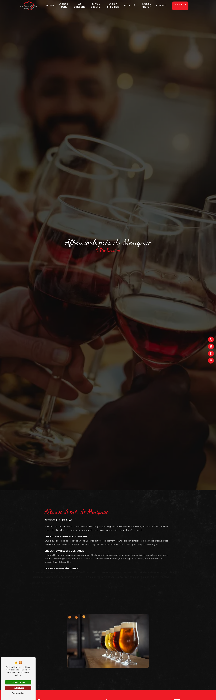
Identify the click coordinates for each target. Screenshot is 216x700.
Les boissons (79, 5)
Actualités (130, 5)
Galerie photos (146, 5)
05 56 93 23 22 (180, 6)
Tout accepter (18, 682)
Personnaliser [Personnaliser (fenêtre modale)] (18, 693)
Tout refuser (18, 687)
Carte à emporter (113, 5)
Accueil (50, 5)
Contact (161, 5)
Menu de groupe (95, 5)
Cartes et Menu (64, 5)
